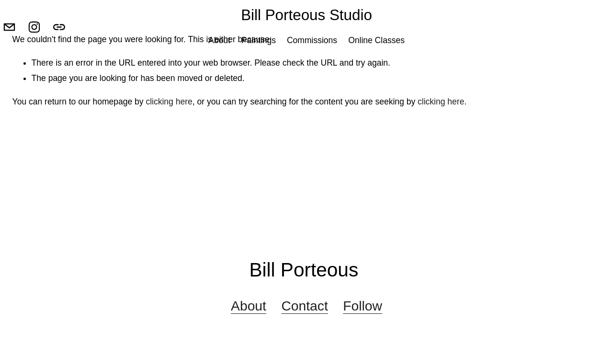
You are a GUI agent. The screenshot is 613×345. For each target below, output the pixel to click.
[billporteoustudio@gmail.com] (19, 47)
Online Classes (376, 60)
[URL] (69, 47)
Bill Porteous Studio (306, 34)
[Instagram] (44, 47)
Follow (362, 305)
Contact (304, 305)
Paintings (258, 60)
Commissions (312, 60)
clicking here (169, 101)
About (219, 60)
